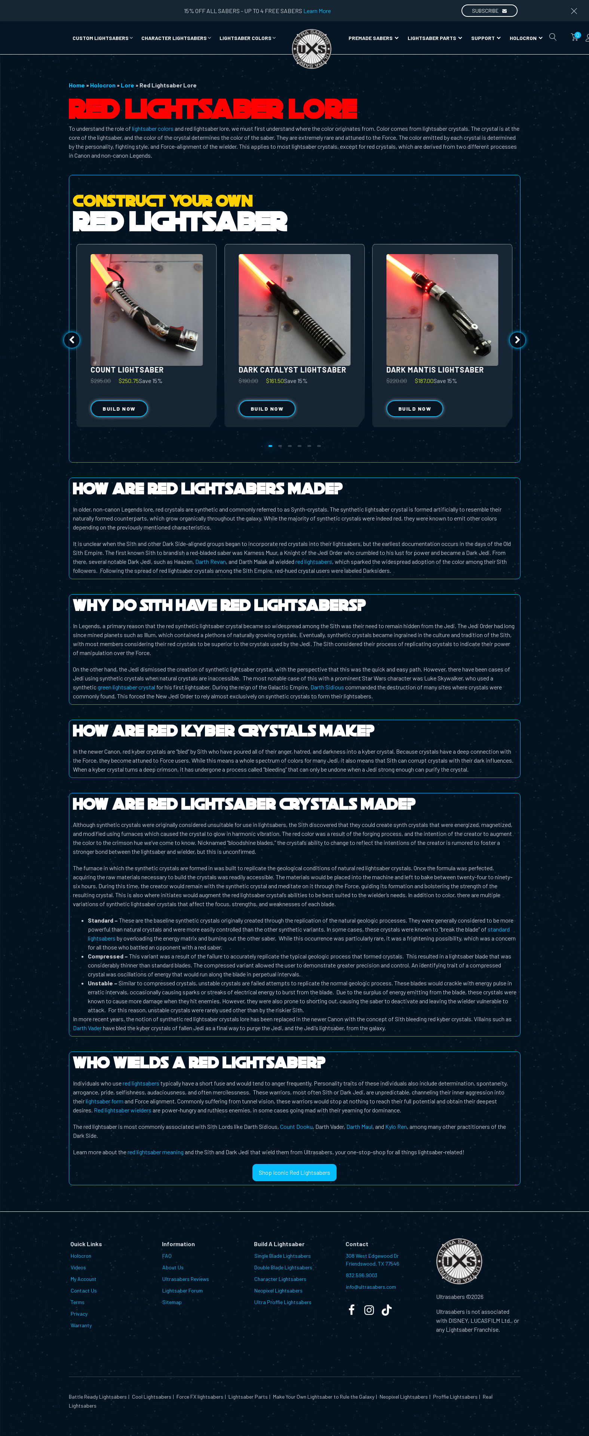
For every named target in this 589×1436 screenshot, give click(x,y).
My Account (83, 1279)
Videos (78, 1267)
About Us (173, 1267)
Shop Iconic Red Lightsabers (294, 1172)
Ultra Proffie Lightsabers (283, 1302)
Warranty (81, 1325)
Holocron (526, 38)
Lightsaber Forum (182, 1290)
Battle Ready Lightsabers (98, 1396)
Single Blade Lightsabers (282, 1256)
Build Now (267, 408)
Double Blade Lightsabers (283, 1267)
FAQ (167, 1256)
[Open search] (553, 37)
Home (77, 85)
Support (486, 38)
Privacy (79, 1313)
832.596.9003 (361, 1275)
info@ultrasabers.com (371, 1287)
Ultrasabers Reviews (185, 1279)
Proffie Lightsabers (455, 1396)
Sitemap (172, 1302)
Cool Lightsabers (151, 1396)
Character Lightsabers (280, 1279)
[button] (103, 38)
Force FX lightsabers (199, 1396)
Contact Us (84, 1290)
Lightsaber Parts (435, 38)
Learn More (317, 10)
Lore (127, 85)
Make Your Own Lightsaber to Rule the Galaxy (323, 1396)
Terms (78, 1302)
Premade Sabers (374, 38)
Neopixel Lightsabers (278, 1290)
